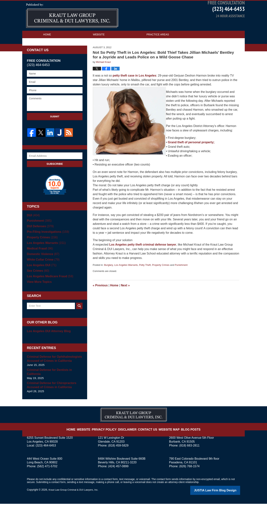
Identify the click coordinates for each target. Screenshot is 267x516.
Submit (54, 129)
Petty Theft (145, 278)
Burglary (108, 278)
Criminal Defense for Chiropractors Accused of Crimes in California (50, 397)
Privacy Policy (109, 439)
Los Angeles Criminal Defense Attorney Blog (72, 29)
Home (47, 47)
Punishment (181, 278)
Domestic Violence (42, 266)
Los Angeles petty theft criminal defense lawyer (142, 257)
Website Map (166, 439)
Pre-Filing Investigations (46, 244)
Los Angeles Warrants (126, 278)
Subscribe (55, 176)
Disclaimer (129, 439)
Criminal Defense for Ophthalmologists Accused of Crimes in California (52, 371)
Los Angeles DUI (41, 278)
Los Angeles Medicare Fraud (48, 289)
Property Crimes (160, 278)
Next (125, 298)
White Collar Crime (42, 272)
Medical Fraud (39, 261)
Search (79, 318)
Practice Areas (157, 47)
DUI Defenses (39, 239)
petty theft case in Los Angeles (134, 88)
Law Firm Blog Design (222, 502)
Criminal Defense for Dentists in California (48, 384)
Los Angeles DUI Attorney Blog (47, 343)
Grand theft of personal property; (191, 155)
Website (99, 47)
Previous (100, 298)
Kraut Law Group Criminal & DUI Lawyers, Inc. (75, 502)
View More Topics (38, 294)
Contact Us (51, 55)
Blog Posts (185, 439)
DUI (33, 228)
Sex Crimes (37, 283)
